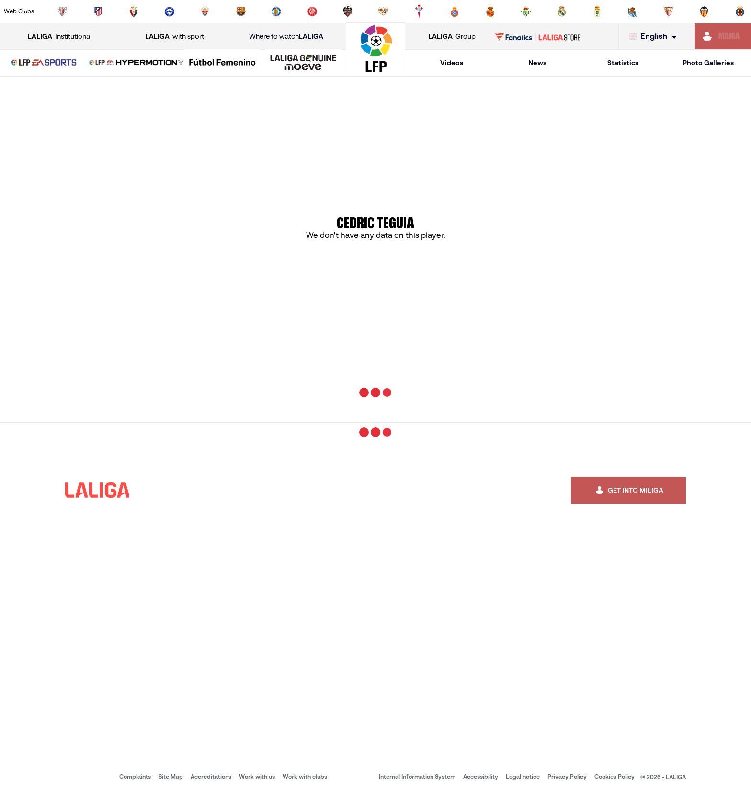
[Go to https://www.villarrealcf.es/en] (740, 11)
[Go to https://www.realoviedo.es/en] (597, 11)
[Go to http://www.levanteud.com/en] (348, 11)
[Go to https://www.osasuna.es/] (133, 11)
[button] (44, 63)
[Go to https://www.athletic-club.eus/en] (62, 11)
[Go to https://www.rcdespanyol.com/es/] (454, 11)
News (537, 63)
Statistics (622, 63)
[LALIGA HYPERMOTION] (136, 63)
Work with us (257, 776)
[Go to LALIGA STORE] (537, 36)
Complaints (135, 776)
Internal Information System (417, 776)
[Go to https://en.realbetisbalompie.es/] (526, 11)
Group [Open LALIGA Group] (452, 37)
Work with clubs (305, 776)
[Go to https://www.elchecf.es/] (205, 11)
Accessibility (480, 776)
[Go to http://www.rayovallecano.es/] (383, 11)
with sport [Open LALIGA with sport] (174, 37)
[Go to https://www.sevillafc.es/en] (668, 11)
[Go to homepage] (375, 72)
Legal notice (523, 776)
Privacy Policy (567, 776)
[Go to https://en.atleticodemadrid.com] (98, 11)
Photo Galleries (708, 63)
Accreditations (211, 776)
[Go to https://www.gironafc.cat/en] (312, 11)
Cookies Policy (614, 776)
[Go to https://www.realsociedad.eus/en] (633, 11)
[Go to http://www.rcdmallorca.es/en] (490, 11)
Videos (451, 63)
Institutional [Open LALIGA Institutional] (59, 37)
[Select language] (655, 36)
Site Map (171, 776)
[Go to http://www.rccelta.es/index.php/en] (419, 11)
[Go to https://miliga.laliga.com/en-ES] (723, 36)
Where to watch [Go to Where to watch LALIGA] (286, 37)
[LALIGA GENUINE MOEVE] (303, 63)
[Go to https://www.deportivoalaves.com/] (169, 11)
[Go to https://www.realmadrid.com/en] (562, 11)
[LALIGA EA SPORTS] (44, 63)
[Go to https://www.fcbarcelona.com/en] (241, 11)
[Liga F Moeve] (222, 63)
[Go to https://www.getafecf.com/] (276, 11)
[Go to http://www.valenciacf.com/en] (704, 11)
